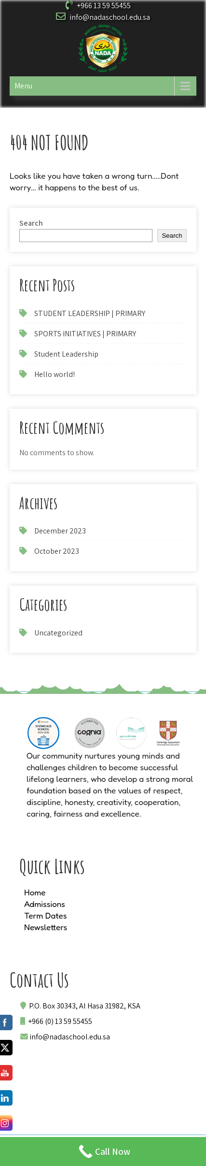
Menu (23, 86)
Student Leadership (66, 354)
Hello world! (54, 374)
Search (31, 223)
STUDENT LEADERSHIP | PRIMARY (89, 313)
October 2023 (56, 551)
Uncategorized (58, 633)
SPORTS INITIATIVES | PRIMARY (85, 334)
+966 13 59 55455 (104, 5)
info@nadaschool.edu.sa (109, 17)
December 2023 (60, 531)
